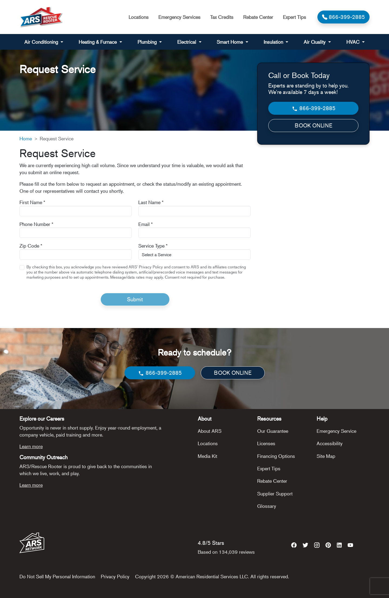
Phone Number (36, 224)
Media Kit (207, 456)
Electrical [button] (187, 42)
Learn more (31, 446)
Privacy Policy (115, 576)
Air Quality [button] (315, 42)
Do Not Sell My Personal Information (57, 576)
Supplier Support (275, 493)
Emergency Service (336, 431)
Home (25, 138)
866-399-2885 (313, 108)
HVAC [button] (353, 42)
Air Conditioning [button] (41, 42)
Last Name (150, 202)
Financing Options (276, 456)
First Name (32, 202)
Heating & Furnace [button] (98, 42)
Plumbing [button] (148, 42)
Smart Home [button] (230, 42)
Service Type (152, 246)
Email (145, 224)
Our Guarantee (272, 431)
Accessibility (330, 443)
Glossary (266, 506)
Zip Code (30, 246)
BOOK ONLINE (313, 125)
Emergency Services (179, 17)
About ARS (210, 431)
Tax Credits (221, 17)
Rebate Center (258, 17)
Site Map (326, 456)
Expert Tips (294, 17)
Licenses (266, 443)
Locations (139, 17)
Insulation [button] (274, 42)
